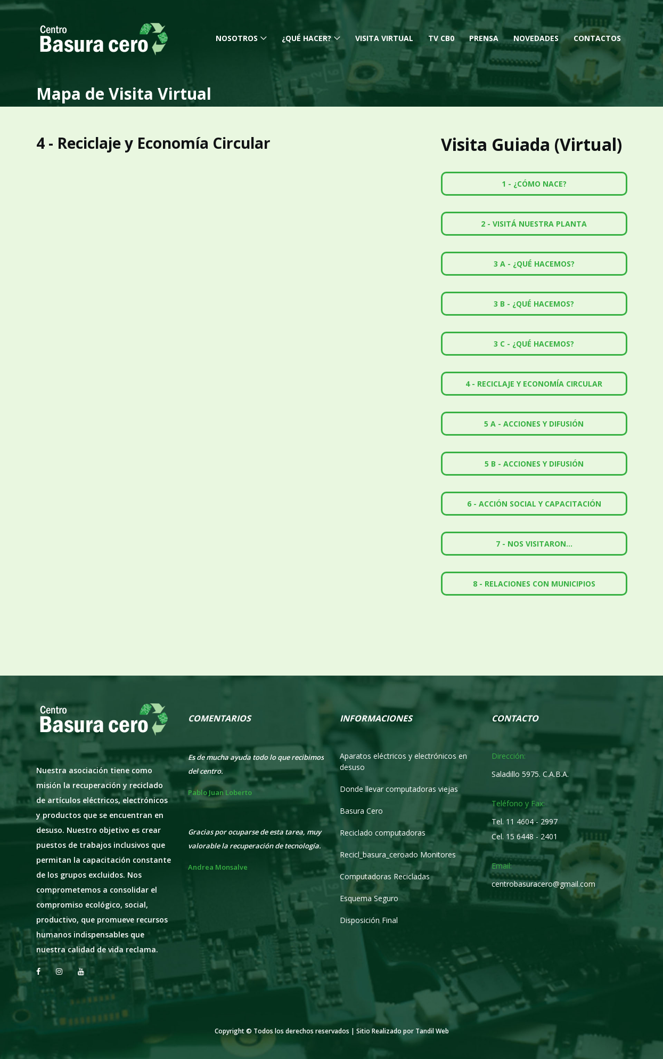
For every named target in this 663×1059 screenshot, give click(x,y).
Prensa (483, 38)
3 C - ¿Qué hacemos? (534, 344)
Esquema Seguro (369, 898)
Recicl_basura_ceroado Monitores (398, 854)
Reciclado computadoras (382, 833)
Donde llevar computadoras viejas (399, 789)
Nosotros (237, 38)
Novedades (536, 38)
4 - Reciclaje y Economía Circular (533, 384)
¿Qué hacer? (306, 38)
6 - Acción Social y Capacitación (534, 504)
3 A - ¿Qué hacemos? (534, 264)
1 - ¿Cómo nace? (534, 184)
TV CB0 (441, 38)
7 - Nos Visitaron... (534, 544)
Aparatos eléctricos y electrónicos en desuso (403, 761)
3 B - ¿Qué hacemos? (534, 304)
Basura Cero (361, 811)
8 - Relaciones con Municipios (534, 584)
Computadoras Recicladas (385, 876)
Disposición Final (369, 920)
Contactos (597, 38)
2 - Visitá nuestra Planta (534, 224)
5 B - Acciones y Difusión (534, 464)
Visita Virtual (384, 38)
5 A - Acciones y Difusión (534, 424)
